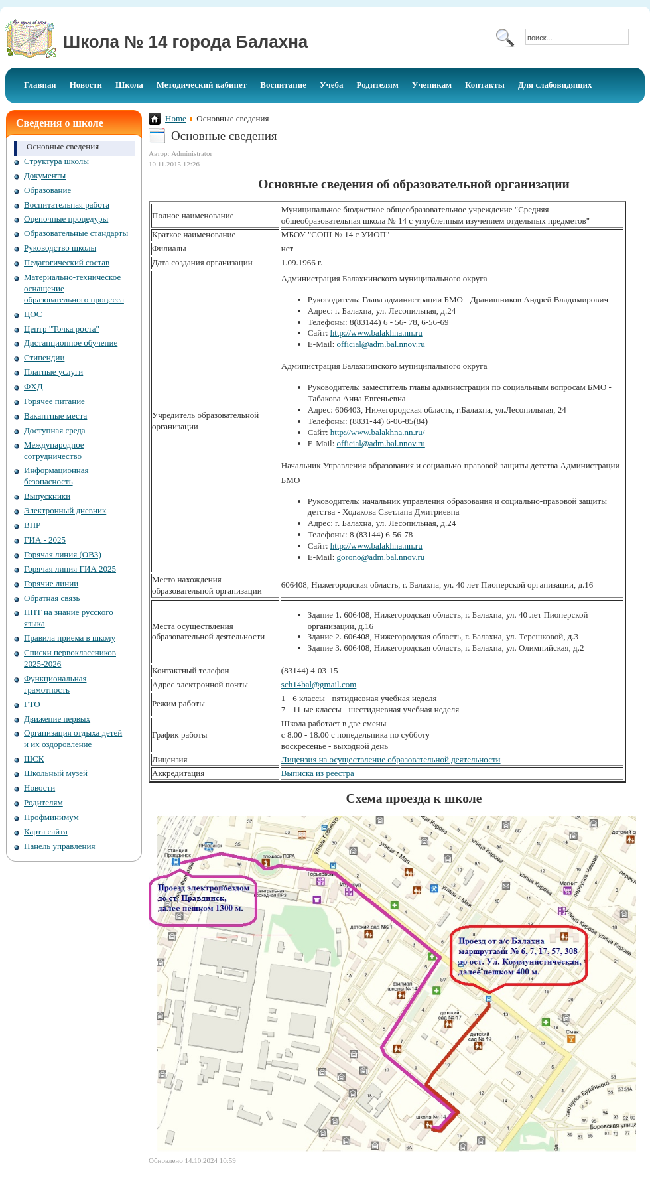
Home (175, 118)
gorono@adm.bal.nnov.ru (381, 557)
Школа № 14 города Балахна (185, 42)
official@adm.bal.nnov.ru (381, 344)
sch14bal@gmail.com (318, 684)
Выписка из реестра (317, 773)
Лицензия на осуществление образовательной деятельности (391, 759)
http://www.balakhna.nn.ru (376, 333)
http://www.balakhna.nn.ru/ (377, 432)
